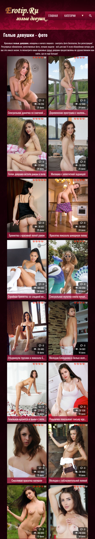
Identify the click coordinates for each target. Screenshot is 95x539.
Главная (53, 16)
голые (49, 50)
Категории (70, 16)
